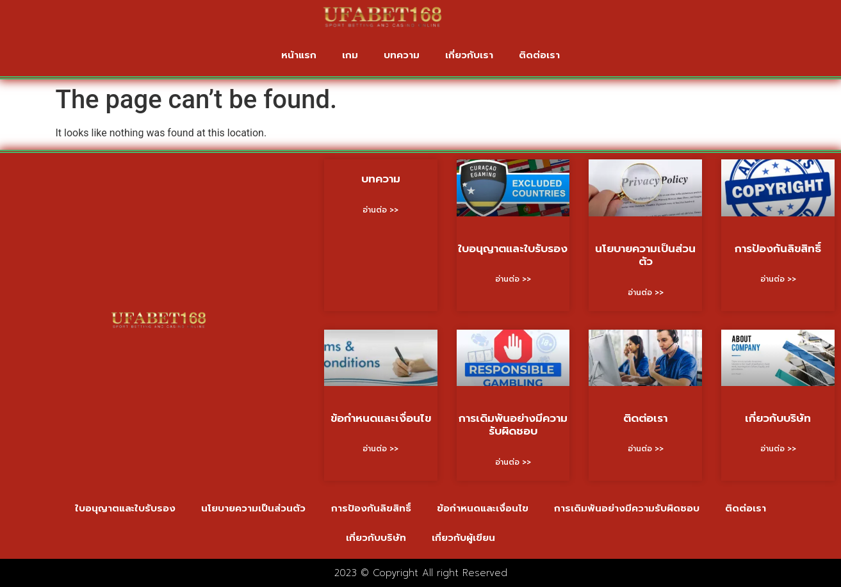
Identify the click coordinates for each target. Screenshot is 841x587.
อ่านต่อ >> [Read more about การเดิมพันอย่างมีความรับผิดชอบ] (513, 462)
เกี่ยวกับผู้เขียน (463, 538)
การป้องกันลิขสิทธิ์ (778, 248)
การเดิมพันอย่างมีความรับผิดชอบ (513, 424)
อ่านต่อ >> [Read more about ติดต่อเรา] (646, 448)
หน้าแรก (298, 55)
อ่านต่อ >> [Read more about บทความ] (380, 210)
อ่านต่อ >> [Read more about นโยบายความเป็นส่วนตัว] (646, 292)
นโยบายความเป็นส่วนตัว (645, 254)
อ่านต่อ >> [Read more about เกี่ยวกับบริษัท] (778, 448)
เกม (350, 55)
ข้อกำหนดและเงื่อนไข (381, 418)
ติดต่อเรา (539, 55)
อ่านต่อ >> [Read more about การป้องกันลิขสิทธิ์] (778, 279)
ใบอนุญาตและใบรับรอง (512, 248)
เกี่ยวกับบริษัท (778, 418)
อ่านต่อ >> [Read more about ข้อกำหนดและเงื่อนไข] (380, 448)
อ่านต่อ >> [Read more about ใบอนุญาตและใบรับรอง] (513, 279)
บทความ (402, 55)
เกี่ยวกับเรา (469, 55)
